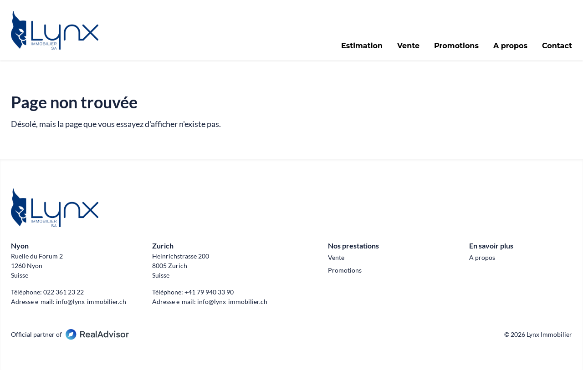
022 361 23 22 (63, 292)
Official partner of (70, 334)
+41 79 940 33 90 (209, 292)
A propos (510, 46)
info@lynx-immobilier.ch (91, 301)
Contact (557, 46)
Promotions (456, 46)
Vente (408, 46)
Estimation (362, 46)
